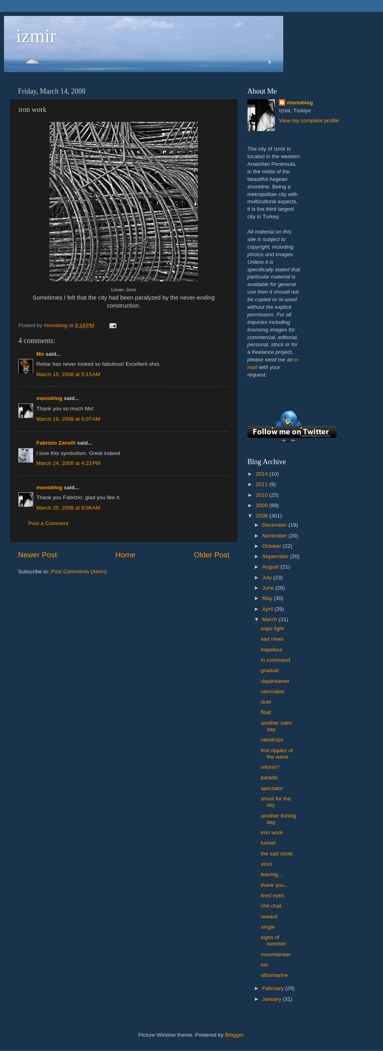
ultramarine (274, 975)
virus (266, 864)
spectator (272, 788)
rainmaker (273, 691)
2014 (262, 474)
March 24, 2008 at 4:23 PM (68, 463)
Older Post (211, 555)
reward (269, 917)
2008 (262, 516)
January (272, 999)
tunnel (268, 843)
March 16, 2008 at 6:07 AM (68, 419)
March (270, 619)
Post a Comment (48, 523)
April (268, 609)
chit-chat (271, 906)
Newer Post (37, 555)
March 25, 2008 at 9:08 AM (68, 508)
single (268, 927)
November (275, 536)
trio (264, 965)
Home (125, 555)
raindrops (272, 740)
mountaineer (276, 954)
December (275, 525)
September (276, 556)
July (267, 577)
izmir (36, 35)
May (268, 598)
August (271, 567)
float (266, 712)
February (273, 988)
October (272, 546)
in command (275, 660)
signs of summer (273, 940)
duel (266, 702)
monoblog (49, 398)
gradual (270, 670)
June (268, 588)
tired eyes (272, 895)
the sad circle (277, 854)
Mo (40, 354)
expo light (272, 628)
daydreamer (275, 681)
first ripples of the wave (277, 753)
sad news (272, 639)
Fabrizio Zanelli (55, 443)
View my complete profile (309, 121)
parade (269, 777)
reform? (270, 767)
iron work (272, 832)
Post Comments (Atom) (79, 572)
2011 (262, 484)
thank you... (275, 885)
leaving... (271, 874)
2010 (262, 495)
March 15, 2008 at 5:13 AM (68, 374)
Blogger (234, 1035)
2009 (262, 505)
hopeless (271, 650)
